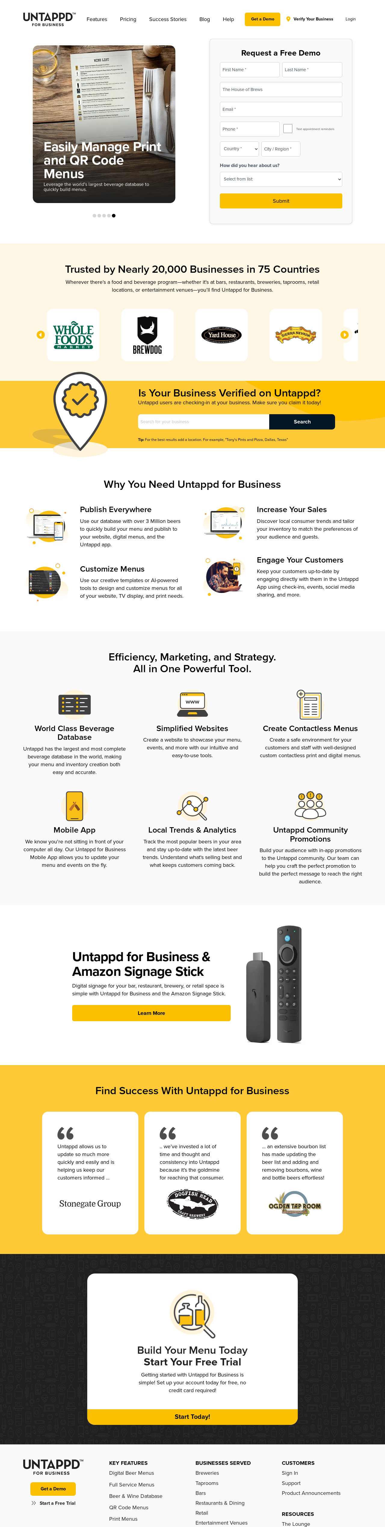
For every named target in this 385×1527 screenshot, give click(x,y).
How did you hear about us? (249, 165)
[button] (97, 19)
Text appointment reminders (315, 129)
